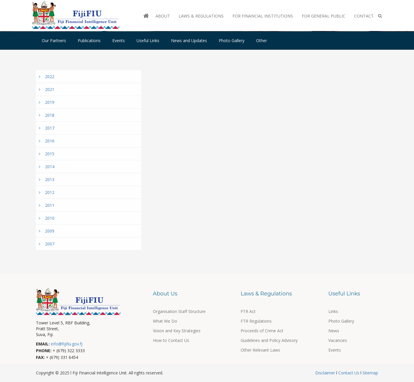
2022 (46, 76)
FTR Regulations (256, 321)
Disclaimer (325, 373)
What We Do (165, 321)
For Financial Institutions (262, 16)
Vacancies (337, 340)
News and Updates (189, 40)
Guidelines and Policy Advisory (269, 340)
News (333, 330)
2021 (46, 89)
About (163, 16)
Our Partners (54, 40)
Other (261, 40)
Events (118, 40)
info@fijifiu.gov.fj (66, 344)
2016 (46, 141)
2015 (46, 153)
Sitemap (369, 373)
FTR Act (248, 311)
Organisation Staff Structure (179, 311)
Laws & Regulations (201, 16)
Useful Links (148, 40)
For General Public (323, 16)
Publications (89, 40)
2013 (46, 179)
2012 (46, 192)
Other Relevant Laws (260, 350)
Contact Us (348, 373)
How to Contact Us (171, 340)
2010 (46, 218)
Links (333, 311)
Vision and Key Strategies (177, 330)
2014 (46, 166)
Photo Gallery (231, 40)
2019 (46, 102)
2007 (46, 244)
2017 (46, 128)
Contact (364, 16)
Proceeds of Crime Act (262, 330)
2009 (46, 231)
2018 (46, 115)
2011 (46, 205)
